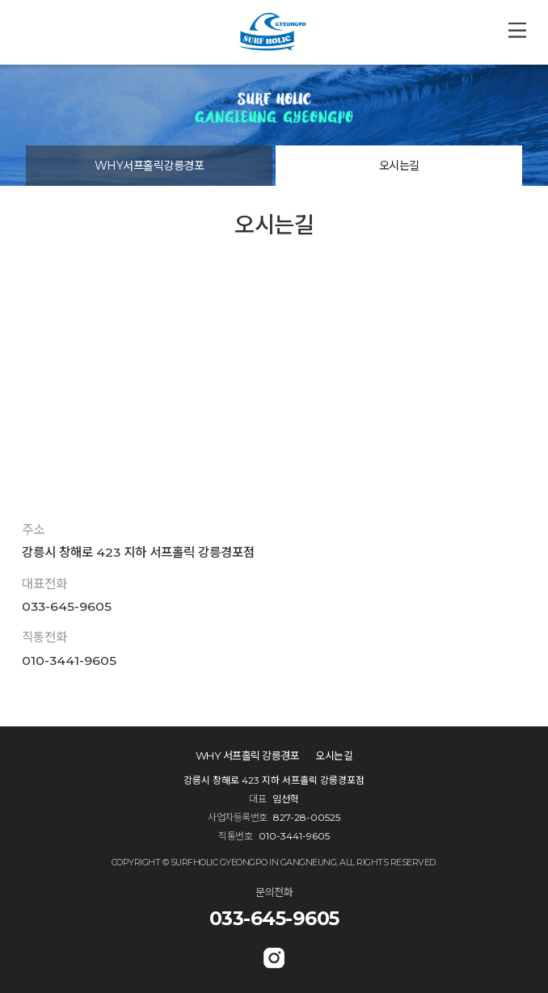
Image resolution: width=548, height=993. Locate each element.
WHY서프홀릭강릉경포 (149, 165)
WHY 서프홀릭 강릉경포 (248, 756)
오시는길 (399, 165)
